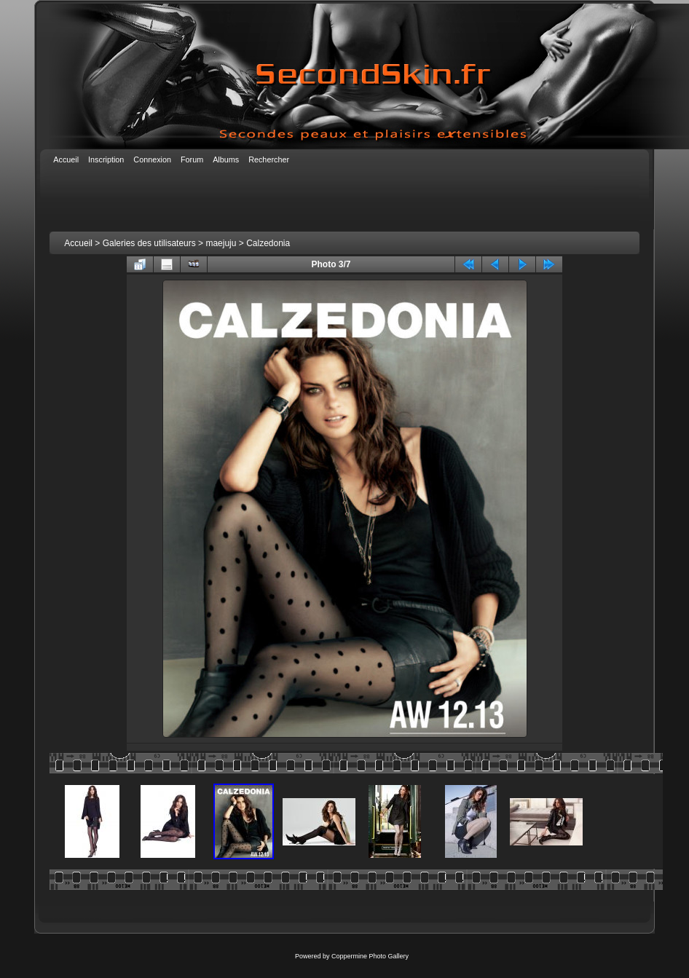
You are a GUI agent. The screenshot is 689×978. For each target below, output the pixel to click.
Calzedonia (268, 243)
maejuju (220, 243)
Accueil (78, 243)
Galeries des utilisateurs (149, 243)
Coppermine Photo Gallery (370, 956)
